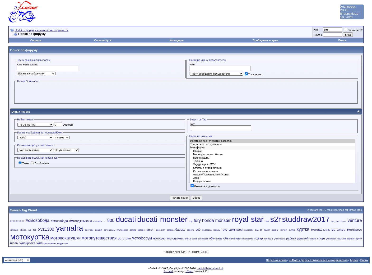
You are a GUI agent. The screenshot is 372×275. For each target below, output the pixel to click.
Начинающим (272, 158)
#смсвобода (37, 220)
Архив (354, 260)
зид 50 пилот (262, 230)
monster (223, 220)
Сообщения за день (265, 40)
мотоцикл (159, 238)
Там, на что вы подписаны (272, 144)
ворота (190, 230)
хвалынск (341, 239)
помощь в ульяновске (274, 239)
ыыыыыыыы (49, 243)
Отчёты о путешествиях (272, 168)
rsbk (267, 221)
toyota (343, 221)
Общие (272, 151)
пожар (258, 238)
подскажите (247, 239)
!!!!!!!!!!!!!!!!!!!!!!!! (17, 221)
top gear (335, 221)
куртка (303, 229)
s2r (275, 219)
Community (103, 40)
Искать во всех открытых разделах (272, 141)
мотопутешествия (99, 238)
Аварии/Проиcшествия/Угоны (272, 174)
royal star (248, 219)
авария (98, 230)
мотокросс (354, 229)
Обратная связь (276, 260)
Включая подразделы (205, 186)
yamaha (69, 228)
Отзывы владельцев (272, 171)
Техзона (272, 161)
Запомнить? (353, 30)
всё (198, 229)
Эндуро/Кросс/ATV (272, 164)
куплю (292, 230)
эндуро (60, 243)
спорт (321, 238)
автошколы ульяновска (116, 230)
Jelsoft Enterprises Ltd (210, 268)
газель (217, 230)
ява (66, 243)
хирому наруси (354, 239)
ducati (126, 219)
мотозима (338, 229)
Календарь (177, 40)
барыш (180, 229)
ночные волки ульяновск (196, 239)
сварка (313, 239)
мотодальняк (320, 229)
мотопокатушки (65, 238)
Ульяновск (347, 6)
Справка (35, 40)
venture (355, 220)
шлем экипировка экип (26, 243)
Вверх (364, 260)
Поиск (342, 40)
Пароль (317, 34)
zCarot (189, 271)
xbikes (23, 230)
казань (275, 230)
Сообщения (40, 163)
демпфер (235, 229)
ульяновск (331, 239)
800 (110, 220)
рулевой (302, 238)
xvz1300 (46, 229)
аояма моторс (137, 230)
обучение (216, 238)
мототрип (124, 238)
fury (197, 220)
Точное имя (253, 74)
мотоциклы (175, 238)
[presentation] (53, 92)
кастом (283, 230)
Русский (168, 271)
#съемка (97, 221)
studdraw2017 (306, 219)
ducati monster (162, 219)
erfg (190, 221)
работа (291, 238)
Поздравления (272, 181)
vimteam (14, 230)
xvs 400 (32, 230)
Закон (272, 178)
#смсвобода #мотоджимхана (71, 221)
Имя (315, 29)
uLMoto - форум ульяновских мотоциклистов (42, 30)
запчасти (248, 230)
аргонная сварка (164, 230)
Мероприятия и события (272, 154)
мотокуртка (29, 237)
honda (208, 220)
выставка (207, 230)
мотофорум (142, 238)
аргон (150, 229)
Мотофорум (272, 147)
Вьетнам (89, 230)
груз (224, 229)
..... (104, 221)
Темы (24, 163)
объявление (232, 238)
